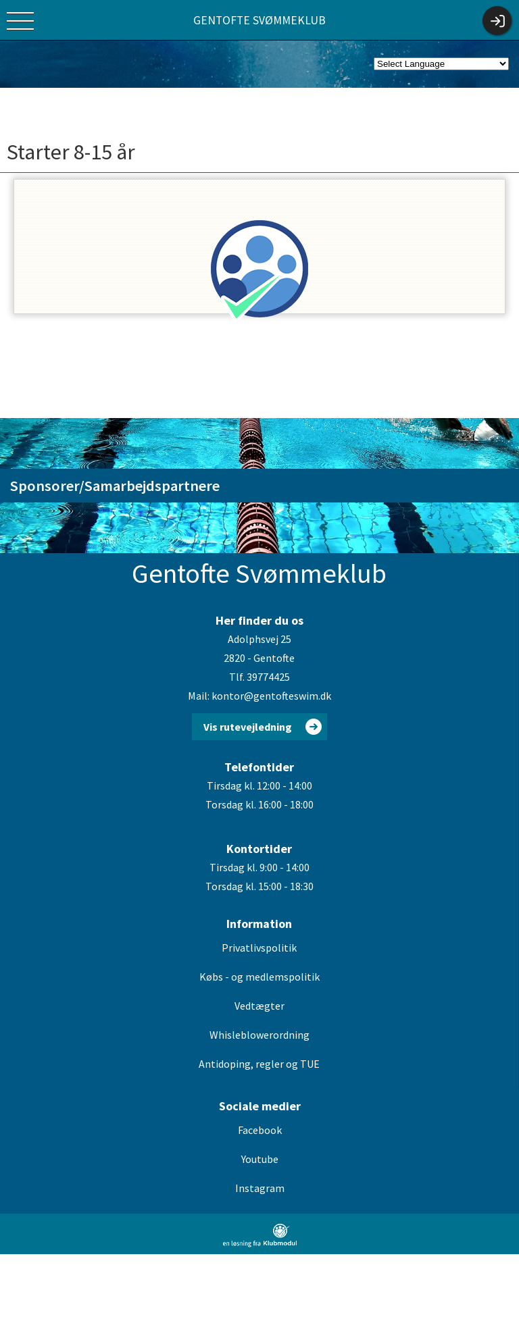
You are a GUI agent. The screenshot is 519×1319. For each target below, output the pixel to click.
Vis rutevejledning (247, 726)
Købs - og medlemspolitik (259, 976)
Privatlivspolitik (259, 947)
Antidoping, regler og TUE (259, 1063)
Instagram (260, 1188)
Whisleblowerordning (259, 1034)
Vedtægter (259, 1005)
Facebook (260, 1130)
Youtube (259, 1159)
